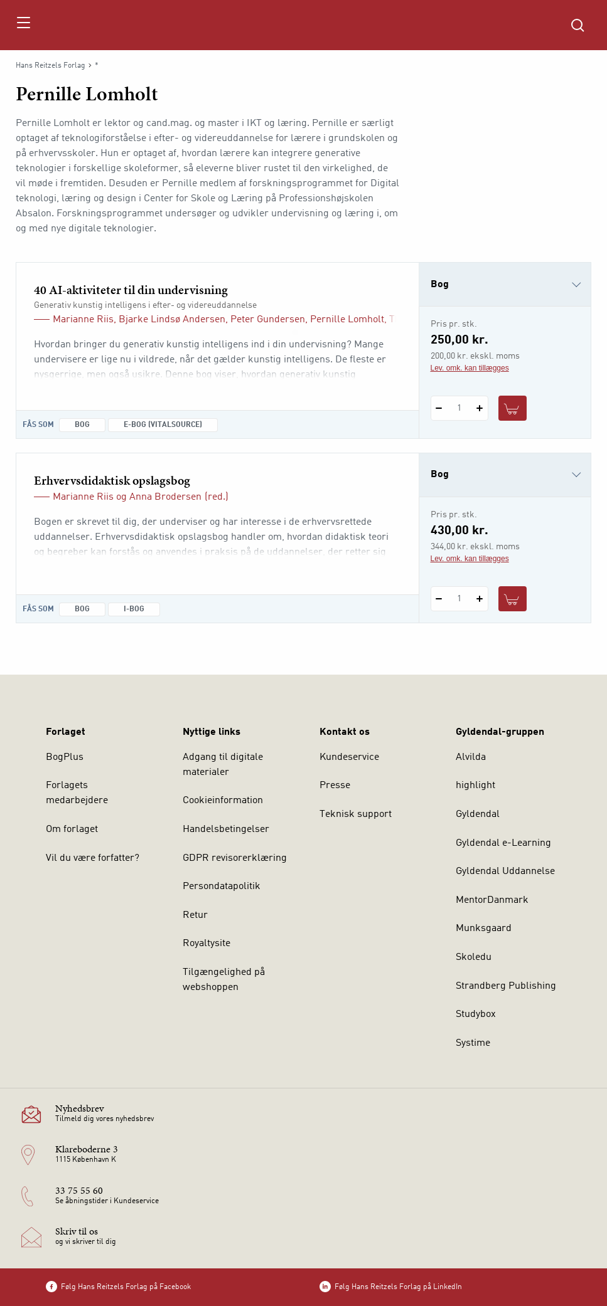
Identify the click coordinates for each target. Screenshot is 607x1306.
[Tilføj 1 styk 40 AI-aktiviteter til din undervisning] (480, 408)
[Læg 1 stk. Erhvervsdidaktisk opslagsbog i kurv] (512, 598)
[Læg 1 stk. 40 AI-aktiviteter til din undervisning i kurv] (512, 408)
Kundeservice (349, 757)
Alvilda (471, 757)
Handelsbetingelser (226, 829)
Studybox (476, 1014)
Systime (473, 1043)
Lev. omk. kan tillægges (470, 368)
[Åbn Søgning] (577, 25)
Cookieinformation (223, 801)
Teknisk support (356, 814)
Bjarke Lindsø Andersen (172, 320)
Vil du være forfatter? (92, 858)
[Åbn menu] (23, 25)
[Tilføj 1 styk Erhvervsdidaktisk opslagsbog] (480, 599)
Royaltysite (206, 944)
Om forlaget (72, 829)
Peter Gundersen (267, 320)
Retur (195, 915)
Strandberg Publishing (506, 986)
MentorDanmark (492, 900)
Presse (335, 786)
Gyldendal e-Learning (503, 843)
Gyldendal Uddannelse (505, 871)
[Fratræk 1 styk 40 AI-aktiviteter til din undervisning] (439, 408)
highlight (475, 786)
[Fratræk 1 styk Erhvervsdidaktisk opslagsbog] (439, 599)
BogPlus (64, 757)
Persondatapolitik (222, 887)
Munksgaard (484, 929)
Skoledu (474, 957)
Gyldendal (478, 814)
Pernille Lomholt (347, 320)
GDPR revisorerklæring (235, 858)
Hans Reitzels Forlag (50, 66)
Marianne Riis (83, 320)
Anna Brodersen (165, 497)
